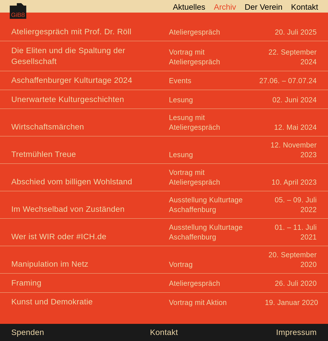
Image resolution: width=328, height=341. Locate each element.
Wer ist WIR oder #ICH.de (58, 236)
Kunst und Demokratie (52, 301)
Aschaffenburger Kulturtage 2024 (71, 80)
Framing (26, 282)
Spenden (27, 332)
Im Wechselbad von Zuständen (68, 209)
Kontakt (164, 332)
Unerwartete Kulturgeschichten (67, 99)
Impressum (296, 332)
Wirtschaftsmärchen (47, 126)
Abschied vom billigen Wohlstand (71, 181)
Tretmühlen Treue (43, 154)
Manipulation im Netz (49, 264)
